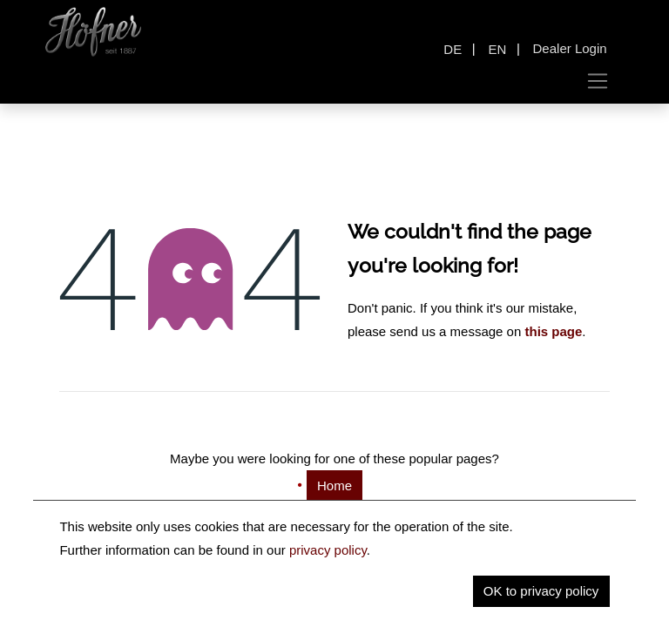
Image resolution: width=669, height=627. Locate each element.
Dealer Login (570, 48)
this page (553, 331)
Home (334, 485)
